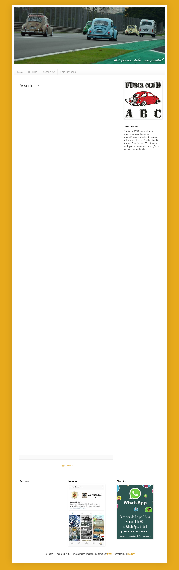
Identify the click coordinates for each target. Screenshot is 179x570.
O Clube (32, 72)
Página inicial (66, 465)
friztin (109, 554)
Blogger (131, 554)
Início (20, 72)
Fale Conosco (68, 72)
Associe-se (49, 72)
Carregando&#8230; (64, 270)
